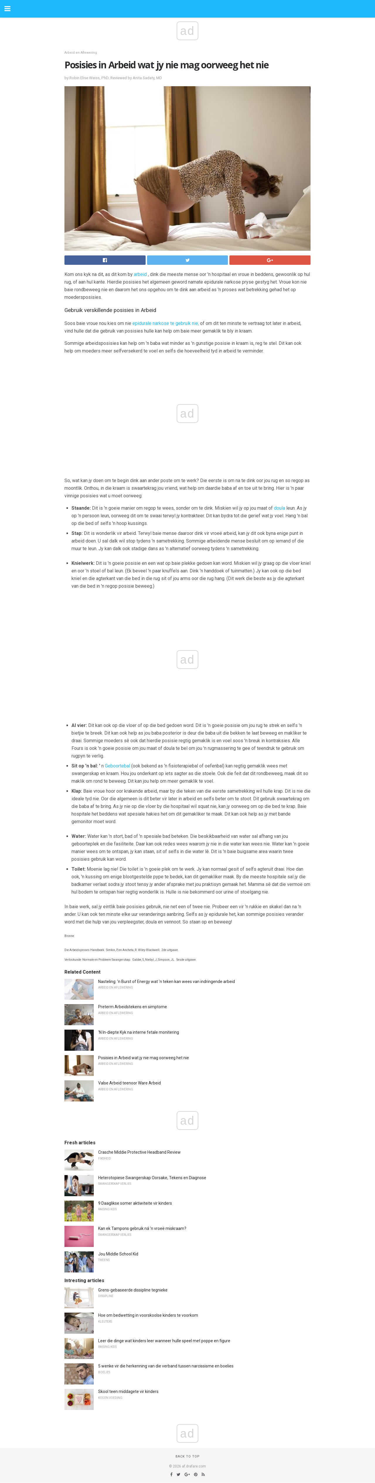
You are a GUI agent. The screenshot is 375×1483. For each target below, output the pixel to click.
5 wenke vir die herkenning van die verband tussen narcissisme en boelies (165, 1366)
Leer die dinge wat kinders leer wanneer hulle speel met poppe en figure (164, 1340)
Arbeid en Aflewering (80, 53)
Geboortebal (117, 766)
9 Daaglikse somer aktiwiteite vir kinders (135, 1203)
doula (279, 508)
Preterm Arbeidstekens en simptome (132, 1006)
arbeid (140, 274)
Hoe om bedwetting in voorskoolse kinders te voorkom (148, 1315)
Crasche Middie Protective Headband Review (139, 1152)
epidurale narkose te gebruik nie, (165, 323)
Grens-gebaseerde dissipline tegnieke (133, 1290)
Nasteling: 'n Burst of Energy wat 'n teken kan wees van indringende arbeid (166, 981)
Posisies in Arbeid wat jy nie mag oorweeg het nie (143, 1057)
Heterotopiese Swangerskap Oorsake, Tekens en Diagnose (152, 1177)
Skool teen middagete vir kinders (128, 1391)
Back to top (187, 1456)
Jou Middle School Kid (118, 1254)
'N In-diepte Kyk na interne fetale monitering (138, 1032)
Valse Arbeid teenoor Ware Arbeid (129, 1083)
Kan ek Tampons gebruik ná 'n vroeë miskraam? (142, 1228)
